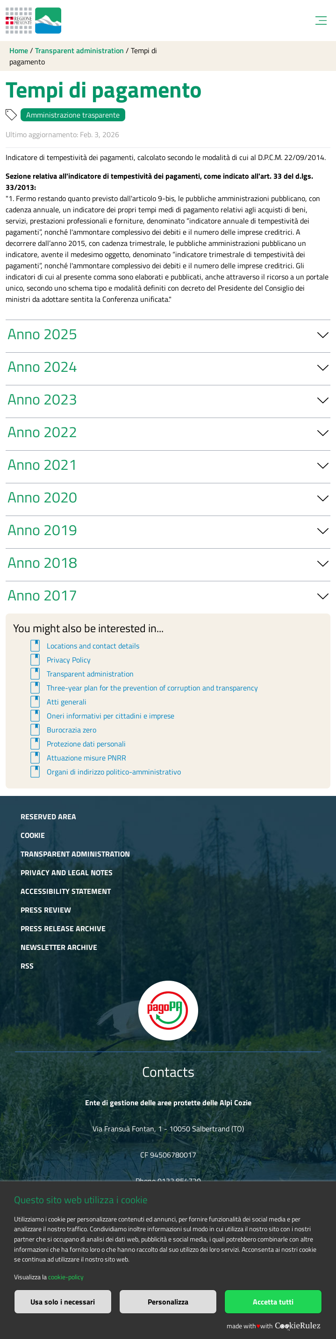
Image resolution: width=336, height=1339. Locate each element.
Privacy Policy (59, 659)
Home (18, 50)
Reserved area (48, 816)
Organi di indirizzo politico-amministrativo (104, 771)
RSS (27, 965)
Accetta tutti (273, 1301)
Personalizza (168, 1301)
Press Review (46, 909)
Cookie (33, 835)
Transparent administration (79, 50)
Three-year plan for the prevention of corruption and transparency (142, 687)
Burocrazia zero (61, 729)
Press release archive (63, 928)
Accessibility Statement (66, 891)
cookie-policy (66, 1277)
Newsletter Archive (59, 947)
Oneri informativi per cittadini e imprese (100, 715)
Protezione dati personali (76, 743)
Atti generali (56, 701)
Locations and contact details (83, 645)
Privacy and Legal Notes (67, 872)
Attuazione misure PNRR (76, 757)
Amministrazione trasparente (73, 114)
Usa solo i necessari (62, 1301)
